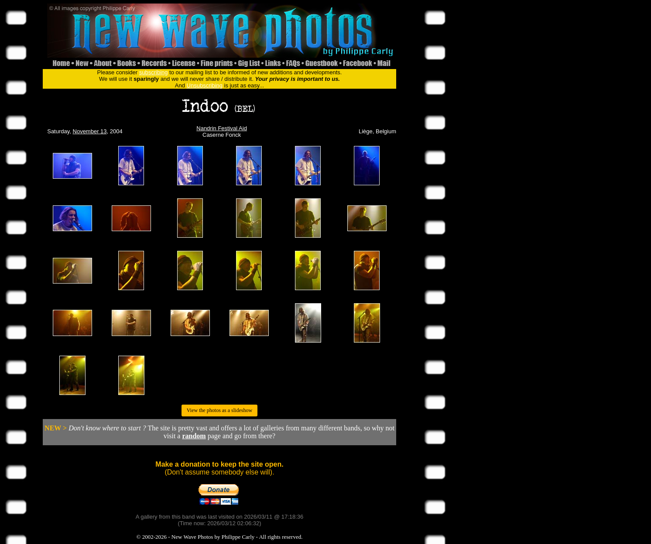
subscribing (153, 72)
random (194, 436)
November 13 (90, 131)
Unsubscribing (205, 85)
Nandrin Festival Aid (221, 128)
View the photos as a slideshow (219, 410)
